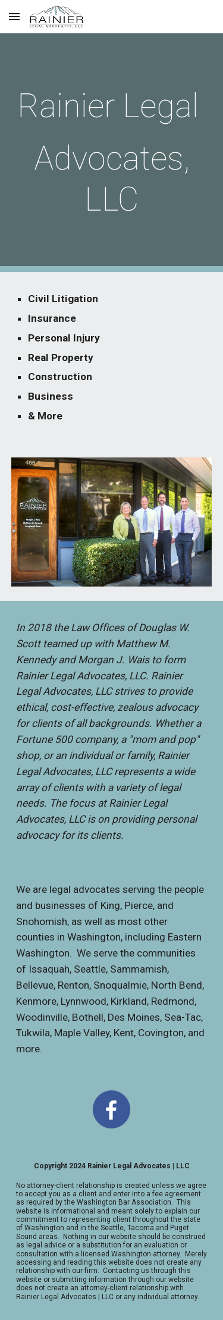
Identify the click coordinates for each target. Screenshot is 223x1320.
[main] (111, 152)
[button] (14, 16)
